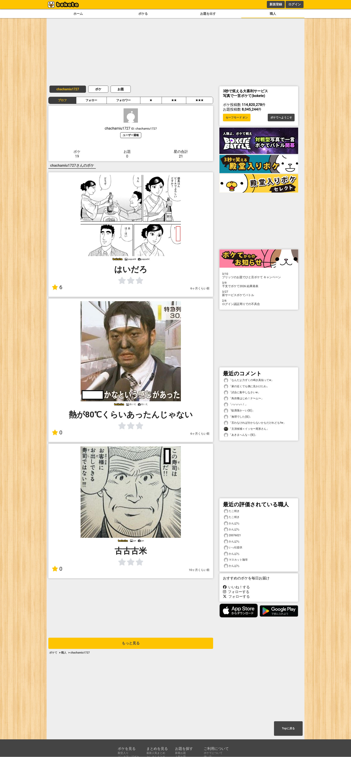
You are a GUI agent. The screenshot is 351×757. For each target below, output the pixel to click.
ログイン (294, 4)
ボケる (143, 14)
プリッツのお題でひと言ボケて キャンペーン (258, 275)
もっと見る (131, 643)
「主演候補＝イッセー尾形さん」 (246, 429)
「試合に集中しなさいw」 (242, 392)
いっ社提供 (233, 547)
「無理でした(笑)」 (238, 417)
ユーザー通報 (131, 135)
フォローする (236, 592)
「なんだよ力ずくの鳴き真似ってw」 (249, 380)
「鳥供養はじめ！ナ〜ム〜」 (244, 398)
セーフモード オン (237, 117)
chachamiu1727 (67, 89)
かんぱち (232, 523)
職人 (273, 14)
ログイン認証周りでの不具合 (258, 302)
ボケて (53, 652)
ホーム (78, 14)
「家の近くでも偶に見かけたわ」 (246, 386)
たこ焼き (232, 511)
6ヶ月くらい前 (200, 288)
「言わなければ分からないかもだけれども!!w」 (255, 423)
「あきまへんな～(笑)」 (240, 435)
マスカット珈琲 (236, 560)
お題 (121, 89)
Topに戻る (288, 728)
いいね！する (236, 587)
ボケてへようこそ (281, 117)
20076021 (232, 535)
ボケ (98, 89)
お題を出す (208, 14)
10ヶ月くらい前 (199, 570)
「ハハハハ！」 (236, 404)
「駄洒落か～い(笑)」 (239, 410)
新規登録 (276, 4)
